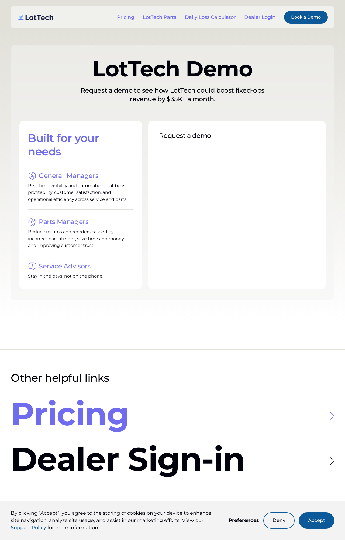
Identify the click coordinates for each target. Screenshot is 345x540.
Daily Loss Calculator (210, 17)
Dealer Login (259, 17)
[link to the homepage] (35, 17)
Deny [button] (278, 520)
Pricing (125, 17)
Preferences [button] (244, 520)
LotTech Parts (159, 17)
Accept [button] (316, 520)
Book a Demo (306, 17)
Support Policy (28, 528)
